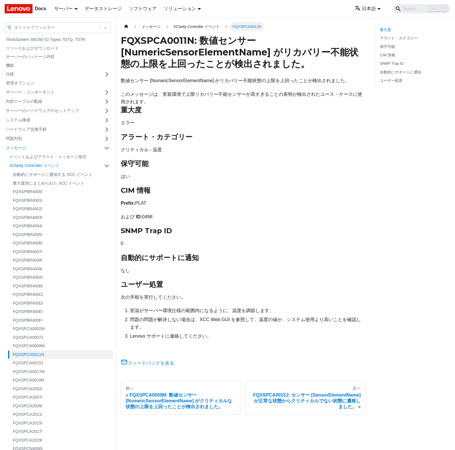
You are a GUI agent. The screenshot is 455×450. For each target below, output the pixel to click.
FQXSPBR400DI (28, 303)
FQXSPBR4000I (27, 191)
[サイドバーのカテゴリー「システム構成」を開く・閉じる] (106, 120)
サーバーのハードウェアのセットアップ (42, 110)
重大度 (385, 30)
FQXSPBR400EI (28, 311)
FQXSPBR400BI (28, 286)
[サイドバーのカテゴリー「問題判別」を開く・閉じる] (106, 138)
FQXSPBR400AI (28, 277)
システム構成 (18, 120)
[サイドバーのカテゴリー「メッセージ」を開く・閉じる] (106, 148)
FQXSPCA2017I (27, 431)
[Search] (421, 8)
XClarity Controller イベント (34, 165)
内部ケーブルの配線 (24, 101)
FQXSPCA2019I (27, 440)
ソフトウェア (143, 8)
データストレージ (103, 8)
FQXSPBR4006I (27, 243)
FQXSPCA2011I (27, 414)
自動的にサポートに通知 (400, 72)
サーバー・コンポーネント (30, 92)
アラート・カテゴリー (399, 38)
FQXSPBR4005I (27, 234)
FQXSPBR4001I (27, 200)
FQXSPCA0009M (29, 345)
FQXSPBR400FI (28, 320)
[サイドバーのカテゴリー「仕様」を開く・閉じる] (106, 74)
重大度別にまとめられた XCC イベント (48, 183)
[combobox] (14, 27)
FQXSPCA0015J (28, 363)
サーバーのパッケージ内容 (30, 56)
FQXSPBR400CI (28, 294)
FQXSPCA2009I (27, 406)
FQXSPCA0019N (28, 380)
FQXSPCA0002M (29, 328)
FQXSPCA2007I (27, 397)
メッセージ (16, 147)
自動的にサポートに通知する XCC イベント (53, 174)
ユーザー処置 (391, 80)
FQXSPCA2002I (27, 388)
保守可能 (387, 46)
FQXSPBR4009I (27, 269)
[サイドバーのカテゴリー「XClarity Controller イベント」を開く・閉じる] (106, 165)
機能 (10, 65)
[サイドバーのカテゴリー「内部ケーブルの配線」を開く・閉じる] (106, 101)
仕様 (10, 74)
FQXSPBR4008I (27, 260)
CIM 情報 (387, 55)
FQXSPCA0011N (28, 354)
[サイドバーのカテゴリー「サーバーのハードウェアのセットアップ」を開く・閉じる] (106, 111)
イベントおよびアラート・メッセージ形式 (47, 156)
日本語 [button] (365, 8)
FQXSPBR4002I (27, 208)
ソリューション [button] (180, 8)
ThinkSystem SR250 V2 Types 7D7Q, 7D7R (45, 39)
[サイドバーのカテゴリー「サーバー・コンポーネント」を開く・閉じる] (106, 92)
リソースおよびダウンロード (32, 48)
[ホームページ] (126, 26)
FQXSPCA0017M (29, 371)
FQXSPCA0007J (28, 337)
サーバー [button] (63, 8)
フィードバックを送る (147, 363)
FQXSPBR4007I (27, 251)
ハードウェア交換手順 (26, 129)
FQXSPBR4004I (27, 226)
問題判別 (14, 138)
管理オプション (20, 83)
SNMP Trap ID (392, 63)
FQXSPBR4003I (27, 217)
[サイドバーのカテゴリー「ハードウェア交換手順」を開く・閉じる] (106, 129)
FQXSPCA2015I (27, 423)
